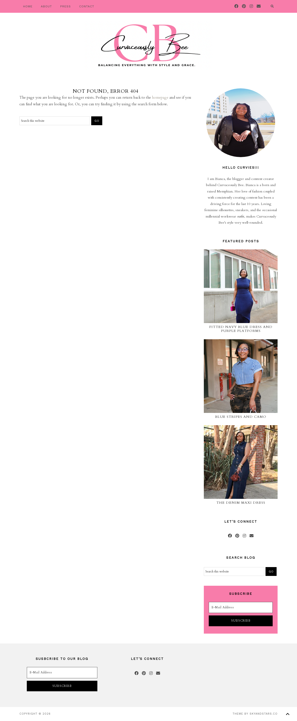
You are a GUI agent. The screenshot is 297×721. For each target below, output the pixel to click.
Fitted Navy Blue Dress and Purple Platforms (240, 329)
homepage (160, 97)
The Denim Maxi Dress (240, 502)
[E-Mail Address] (241, 607)
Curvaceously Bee (148, 45)
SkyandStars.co (264, 713)
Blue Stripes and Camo (240, 416)
